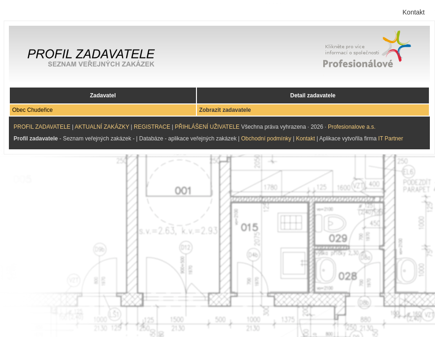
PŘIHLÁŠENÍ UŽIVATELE (207, 127)
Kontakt (414, 12)
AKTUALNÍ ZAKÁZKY (102, 127)
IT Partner (390, 138)
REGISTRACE (152, 127)
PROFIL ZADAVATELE (42, 127)
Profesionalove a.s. (352, 127)
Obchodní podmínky (266, 138)
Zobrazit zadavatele (225, 110)
